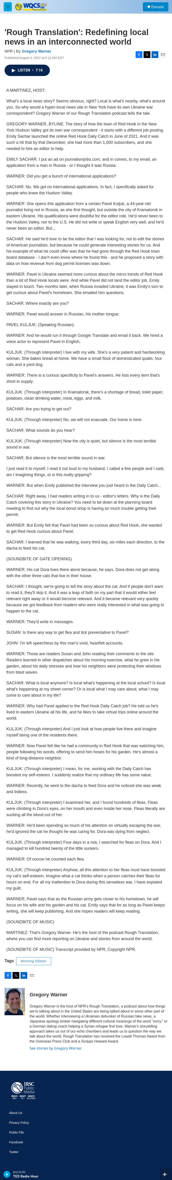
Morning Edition (33, 961)
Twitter (13, 1152)
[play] (7, 1174)
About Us (15, 1113)
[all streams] (166, 1174)
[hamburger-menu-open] (8, 6)
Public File (16, 1132)
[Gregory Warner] (15, 1001)
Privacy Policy (19, 1122)
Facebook (16, 1142)
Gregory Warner (36, 51)
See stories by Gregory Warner (56, 1048)
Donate (157, 7)
